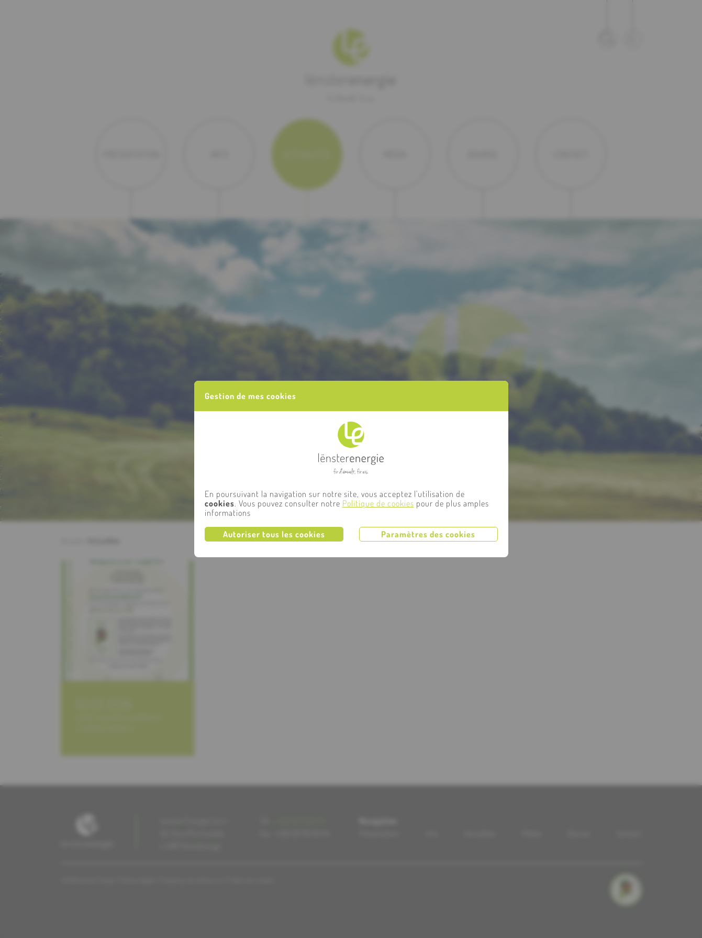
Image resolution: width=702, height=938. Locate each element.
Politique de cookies (378, 503)
